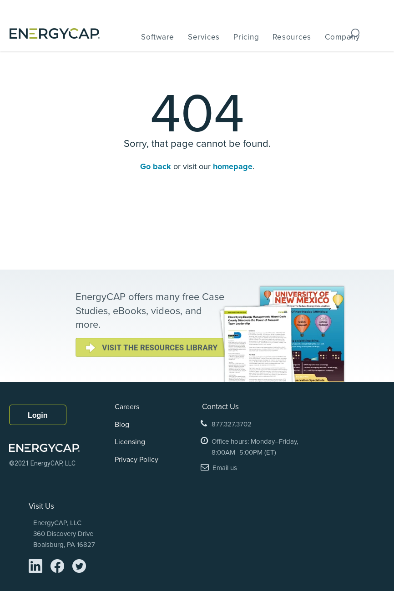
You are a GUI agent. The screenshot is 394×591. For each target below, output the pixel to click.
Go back (156, 166)
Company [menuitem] (342, 36)
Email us (224, 467)
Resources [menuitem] (292, 36)
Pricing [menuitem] (246, 36)
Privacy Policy (136, 459)
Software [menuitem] (157, 36)
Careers (127, 406)
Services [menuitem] (204, 36)
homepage (233, 166)
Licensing (130, 441)
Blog (122, 424)
